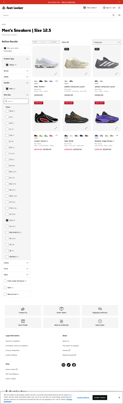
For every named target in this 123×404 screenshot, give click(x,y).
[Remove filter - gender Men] (36, 42)
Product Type (16, 59)
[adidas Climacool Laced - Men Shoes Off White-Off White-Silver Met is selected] (66, 81)
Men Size (16, 95)
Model (16, 77)
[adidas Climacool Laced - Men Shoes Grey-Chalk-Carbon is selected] (96, 81)
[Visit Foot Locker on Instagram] (63, 365)
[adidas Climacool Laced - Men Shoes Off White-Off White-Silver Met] (102, 81)
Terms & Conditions (13, 341)
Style (16, 275)
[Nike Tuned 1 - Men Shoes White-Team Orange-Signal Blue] (51, 81)
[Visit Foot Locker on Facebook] (74, 365)
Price (16, 269)
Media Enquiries (69, 355)
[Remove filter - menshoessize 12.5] (45, 42)
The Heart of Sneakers (70, 346)
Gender (16, 83)
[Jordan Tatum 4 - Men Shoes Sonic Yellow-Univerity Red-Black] (41, 135)
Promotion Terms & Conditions (17, 346)
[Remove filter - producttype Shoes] (55, 42)
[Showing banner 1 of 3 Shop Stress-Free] (61, 2)
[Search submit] (111, 15)
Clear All (65, 42)
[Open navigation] (118, 15)
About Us (65, 341)
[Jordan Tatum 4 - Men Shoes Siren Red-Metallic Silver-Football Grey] (51, 135)
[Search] (58, 15)
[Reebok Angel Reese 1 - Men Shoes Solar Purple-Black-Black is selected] (96, 135)
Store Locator (11, 369)
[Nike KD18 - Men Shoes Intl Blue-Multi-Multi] (81, 135)
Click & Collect (11, 379)
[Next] (119, 2)
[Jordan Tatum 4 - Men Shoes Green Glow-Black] (46, 135)
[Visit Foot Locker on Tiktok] (69, 365)
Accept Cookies (99, 400)
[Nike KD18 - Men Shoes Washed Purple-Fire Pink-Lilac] (76, 135)
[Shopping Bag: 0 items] (119, 7)
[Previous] (4, 2)
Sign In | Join (109, 8)
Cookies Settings (83, 400)
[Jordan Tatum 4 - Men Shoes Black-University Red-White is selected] (36, 135)
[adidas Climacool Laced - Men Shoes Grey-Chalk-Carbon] (71, 81)
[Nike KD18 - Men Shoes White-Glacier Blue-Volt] (71, 135)
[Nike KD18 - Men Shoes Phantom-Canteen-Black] (86, 135)
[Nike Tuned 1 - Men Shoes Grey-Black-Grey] (46, 81)
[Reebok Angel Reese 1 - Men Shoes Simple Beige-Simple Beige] (107, 135)
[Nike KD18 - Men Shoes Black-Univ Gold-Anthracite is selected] (66, 135)
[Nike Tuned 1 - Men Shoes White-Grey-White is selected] (36, 81)
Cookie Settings (11, 355)
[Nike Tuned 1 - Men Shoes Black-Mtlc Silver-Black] (41, 81)
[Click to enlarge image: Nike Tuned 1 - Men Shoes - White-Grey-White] (57, 73)
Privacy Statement (12, 350)
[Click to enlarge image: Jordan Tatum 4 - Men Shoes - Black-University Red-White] (57, 128)
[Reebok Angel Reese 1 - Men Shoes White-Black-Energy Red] (102, 135)
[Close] (119, 400)
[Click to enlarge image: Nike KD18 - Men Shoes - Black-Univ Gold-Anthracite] (87, 128)
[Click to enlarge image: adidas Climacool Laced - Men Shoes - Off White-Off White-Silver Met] (87, 73)
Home (4, 24)
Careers (66, 350)
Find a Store (8, 51)
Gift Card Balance (12, 374)
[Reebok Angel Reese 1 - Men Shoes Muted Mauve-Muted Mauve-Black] (112, 135)
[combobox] (58, 15)
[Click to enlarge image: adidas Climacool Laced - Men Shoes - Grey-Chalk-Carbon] (118, 73)
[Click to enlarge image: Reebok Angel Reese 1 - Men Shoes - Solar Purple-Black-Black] (118, 128)
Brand (16, 71)
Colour (16, 263)
